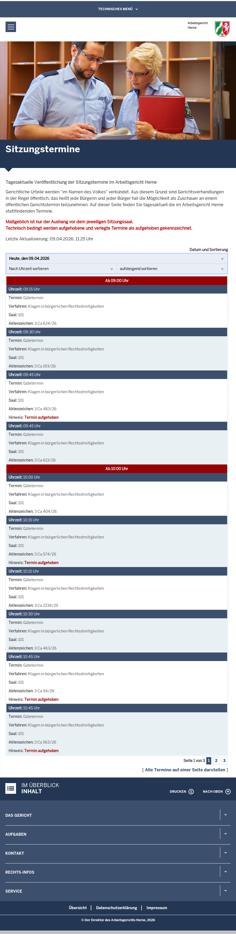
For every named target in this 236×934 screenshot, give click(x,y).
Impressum (157, 907)
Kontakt (14, 853)
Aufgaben (15, 834)
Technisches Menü (115, 9)
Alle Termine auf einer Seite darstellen (185, 770)
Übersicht (78, 907)
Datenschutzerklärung (116, 907)
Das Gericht (18, 815)
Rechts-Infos (19, 872)
